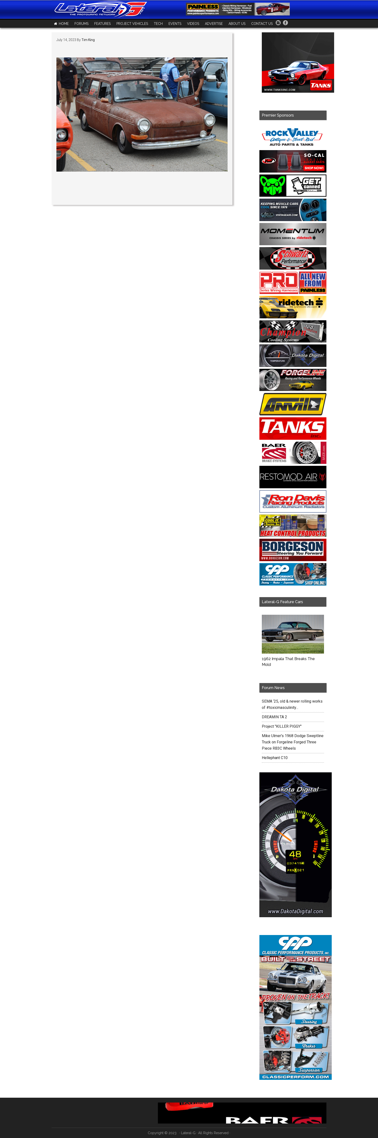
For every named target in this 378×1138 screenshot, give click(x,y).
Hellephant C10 (275, 757)
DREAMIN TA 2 (274, 717)
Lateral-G (188, 1133)
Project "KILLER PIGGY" (282, 726)
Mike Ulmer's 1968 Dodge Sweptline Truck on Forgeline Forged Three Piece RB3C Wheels (293, 742)
